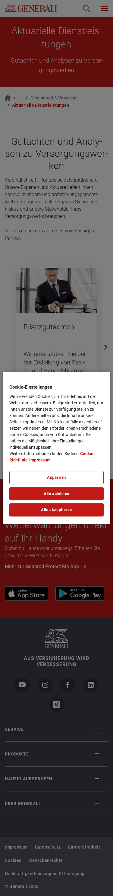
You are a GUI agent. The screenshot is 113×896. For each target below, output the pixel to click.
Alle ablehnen (56, 493)
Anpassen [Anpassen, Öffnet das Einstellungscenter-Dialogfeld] (56, 477)
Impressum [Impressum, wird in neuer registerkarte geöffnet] (40, 460)
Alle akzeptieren (56, 510)
